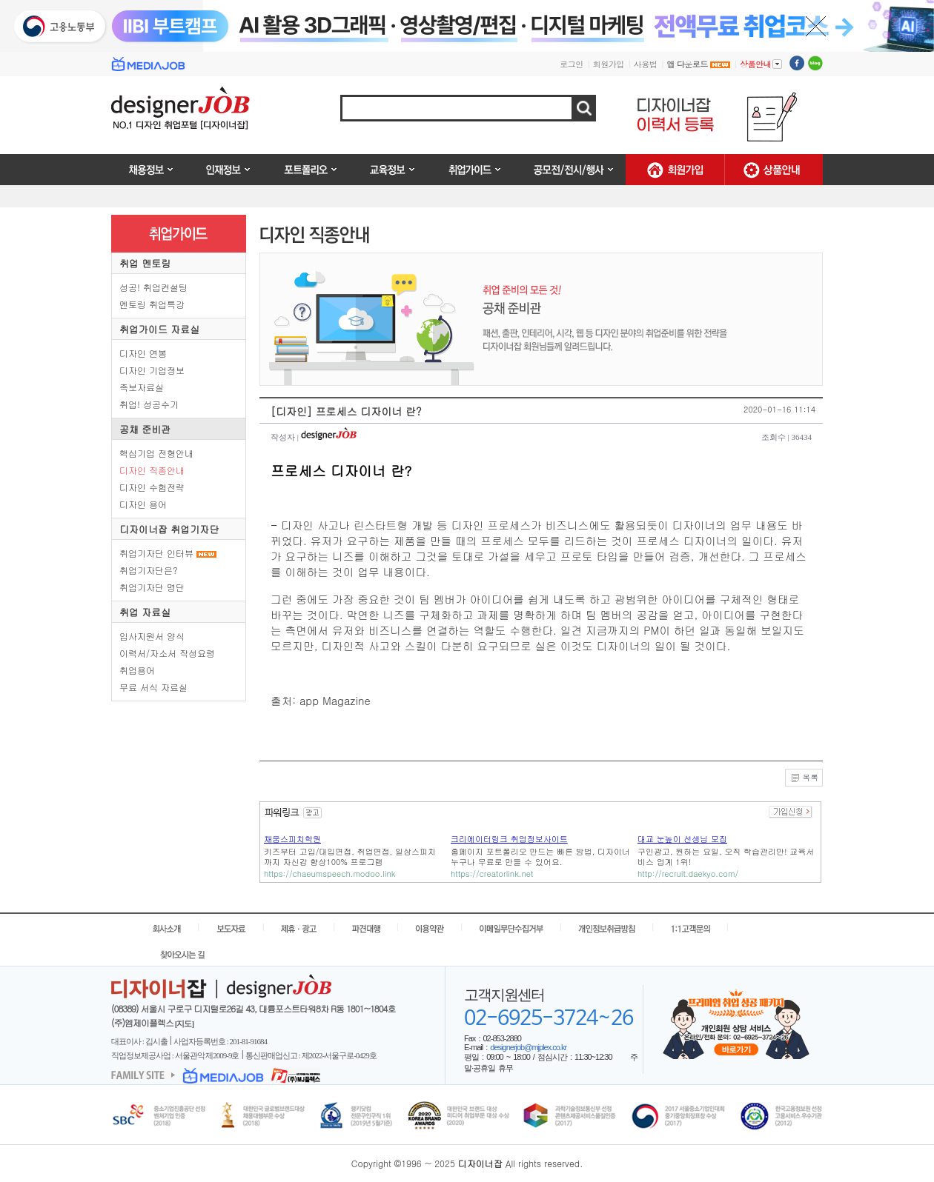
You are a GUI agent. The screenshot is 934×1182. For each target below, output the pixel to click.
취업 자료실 (144, 612)
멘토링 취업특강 (152, 304)
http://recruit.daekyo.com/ (687, 873)
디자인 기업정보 (152, 370)
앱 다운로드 (698, 64)
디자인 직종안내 (152, 470)
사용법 (646, 64)
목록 (803, 778)
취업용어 (137, 670)
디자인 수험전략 (152, 487)
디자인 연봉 (143, 353)
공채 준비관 (144, 429)
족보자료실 (141, 387)
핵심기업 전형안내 (156, 453)
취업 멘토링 (144, 263)
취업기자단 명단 (152, 587)
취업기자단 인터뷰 (156, 553)
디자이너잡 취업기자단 (169, 529)
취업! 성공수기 (149, 404)
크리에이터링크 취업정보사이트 (509, 838)
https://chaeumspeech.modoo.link (329, 873)
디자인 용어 (143, 504)
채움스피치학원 (292, 838)
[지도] (184, 1023)
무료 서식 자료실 (153, 687)
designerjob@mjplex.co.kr (528, 1047)
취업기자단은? (148, 570)
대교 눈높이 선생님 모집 (682, 838)
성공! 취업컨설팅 (153, 287)
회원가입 (608, 64)
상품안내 (761, 64)
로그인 (571, 64)
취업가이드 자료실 (159, 329)
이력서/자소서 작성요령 (167, 653)
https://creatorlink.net (492, 873)
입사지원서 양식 (152, 636)
